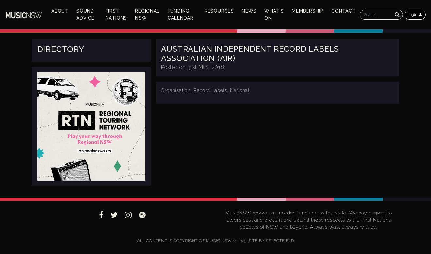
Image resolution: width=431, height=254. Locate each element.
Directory (60, 49)
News (249, 11)
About (60, 11)
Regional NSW (147, 14)
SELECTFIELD (280, 240)
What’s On (274, 14)
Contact (343, 11)
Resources (219, 11)
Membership (307, 11)
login (415, 14)
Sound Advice (85, 14)
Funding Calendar (180, 14)
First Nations (116, 14)
